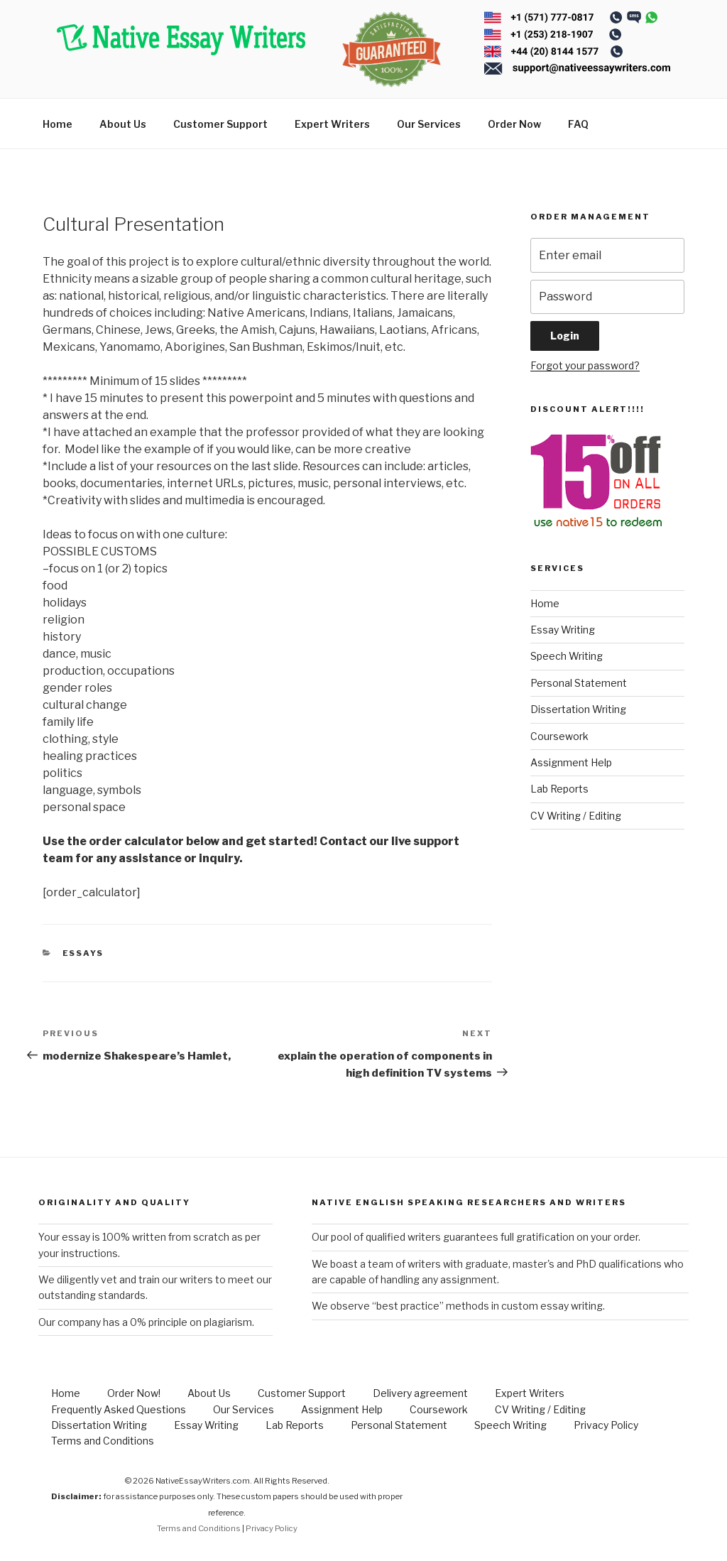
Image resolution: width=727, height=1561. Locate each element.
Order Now (514, 124)
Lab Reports (559, 789)
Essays (83, 953)
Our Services (429, 124)
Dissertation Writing (578, 709)
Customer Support (220, 124)
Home (57, 124)
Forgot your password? (585, 365)
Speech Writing (566, 656)
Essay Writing (562, 630)
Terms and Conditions (102, 1441)
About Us (122, 124)
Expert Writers (332, 124)
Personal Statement (578, 683)
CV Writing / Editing (575, 816)
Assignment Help (571, 762)
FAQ (578, 124)
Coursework (559, 736)
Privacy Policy (606, 1425)
